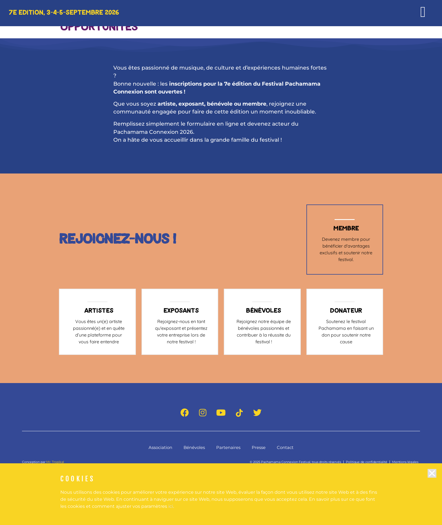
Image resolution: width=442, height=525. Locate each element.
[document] (221, 262)
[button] (432, 477)
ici (170, 510)
